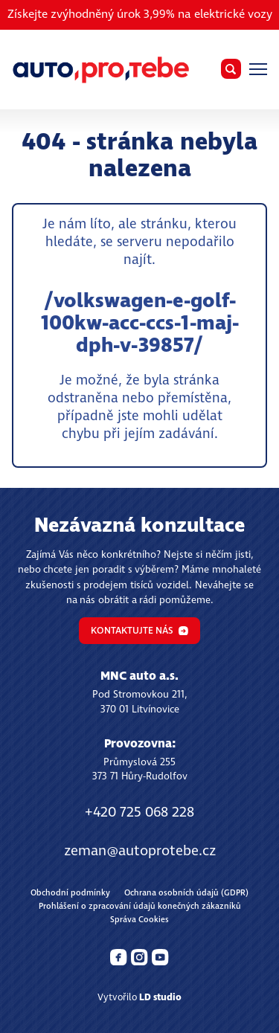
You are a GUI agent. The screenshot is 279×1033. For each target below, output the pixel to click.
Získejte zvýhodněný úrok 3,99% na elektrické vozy (139, 14)
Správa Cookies (139, 919)
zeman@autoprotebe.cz (140, 851)
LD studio (160, 997)
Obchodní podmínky (70, 893)
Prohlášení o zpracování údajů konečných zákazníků (140, 906)
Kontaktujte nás (139, 631)
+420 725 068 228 (139, 812)
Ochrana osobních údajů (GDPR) (186, 893)
